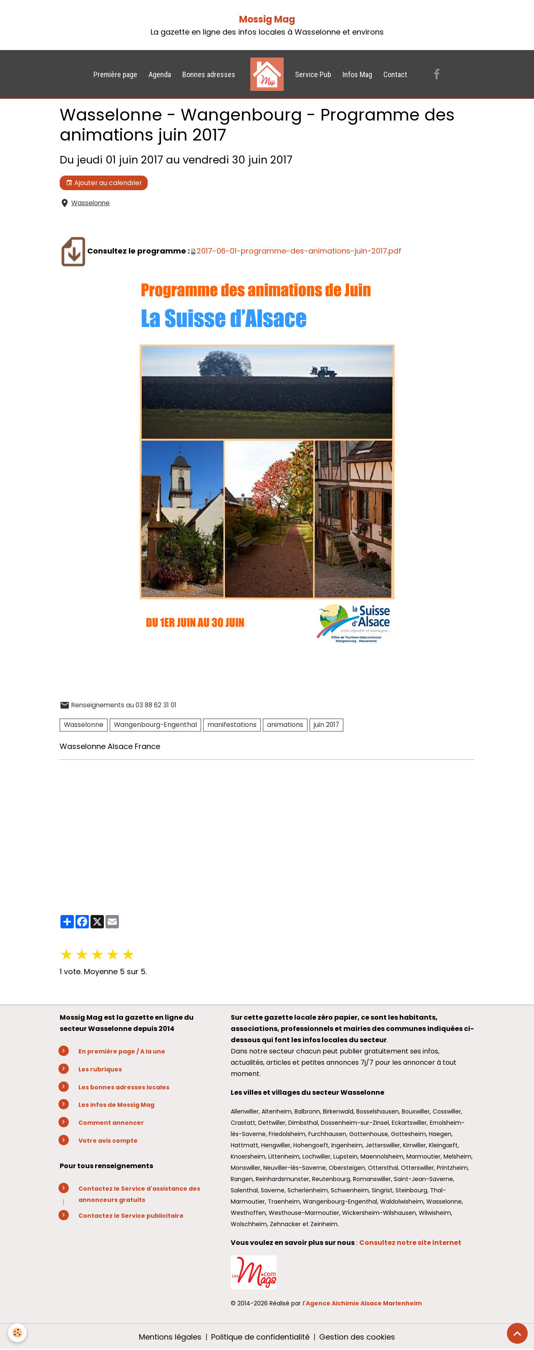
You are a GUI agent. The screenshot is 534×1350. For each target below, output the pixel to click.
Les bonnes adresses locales (123, 1087)
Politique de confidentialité (260, 1337)
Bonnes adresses (208, 74)
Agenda (160, 74)
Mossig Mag (267, 19)
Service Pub (313, 74)
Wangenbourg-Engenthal (155, 724)
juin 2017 (326, 724)
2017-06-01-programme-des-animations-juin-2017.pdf (298, 251)
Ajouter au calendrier (104, 183)
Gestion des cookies (357, 1337)
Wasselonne (90, 203)
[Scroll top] (517, 1333)
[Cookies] (17, 1332)
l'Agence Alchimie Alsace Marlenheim (362, 1303)
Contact (395, 74)
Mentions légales (170, 1337)
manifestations (232, 724)
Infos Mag (357, 74)
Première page (115, 74)
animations (285, 724)
